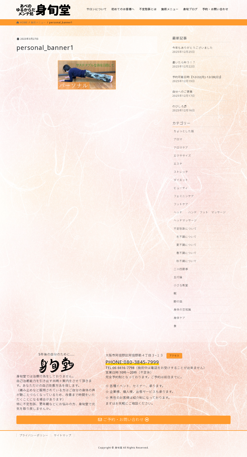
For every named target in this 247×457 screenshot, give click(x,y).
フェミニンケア (184, 196)
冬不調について (186, 237)
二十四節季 (181, 269)
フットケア (181, 204)
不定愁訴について (185, 228)
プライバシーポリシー (33, 435)
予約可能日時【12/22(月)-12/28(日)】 (197, 77)
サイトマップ (62, 435)
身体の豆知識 (182, 309)
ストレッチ (181, 172)
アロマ (178, 139)
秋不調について (186, 261)
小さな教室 (181, 285)
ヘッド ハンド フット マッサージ (200, 212)
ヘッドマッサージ (185, 220)
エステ (178, 163)
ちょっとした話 (184, 131)
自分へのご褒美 (182, 91)
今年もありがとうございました (192, 48)
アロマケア (181, 147)
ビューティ (181, 188)
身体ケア (179, 318)
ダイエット (181, 180)
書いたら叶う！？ (183, 62)
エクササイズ (182, 155)
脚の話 (178, 301)
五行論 (178, 277)
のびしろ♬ (179, 106)
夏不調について (186, 245)
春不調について (186, 253)
